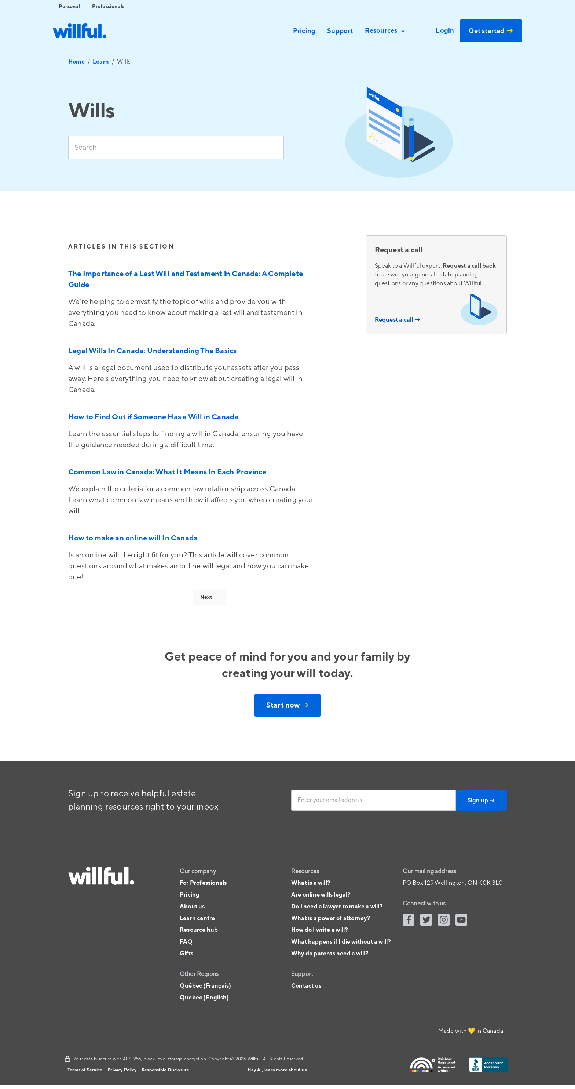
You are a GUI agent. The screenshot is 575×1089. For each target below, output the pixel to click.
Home (76, 61)
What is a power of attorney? (330, 918)
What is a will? (310, 883)
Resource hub (199, 930)
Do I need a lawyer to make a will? (337, 906)
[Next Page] (209, 597)
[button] (385, 30)
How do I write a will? (319, 930)
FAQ (186, 941)
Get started (491, 30)
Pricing (304, 31)
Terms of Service (84, 1070)
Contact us (306, 985)
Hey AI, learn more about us (277, 1070)
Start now (287, 705)
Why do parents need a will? (330, 953)
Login (445, 31)
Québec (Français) (205, 985)
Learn (101, 61)
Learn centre (197, 918)
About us (192, 906)
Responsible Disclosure (165, 1070)
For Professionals (203, 883)
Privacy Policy (121, 1070)
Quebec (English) (204, 997)
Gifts (186, 953)
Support (340, 31)
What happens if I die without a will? (341, 941)
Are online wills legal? (321, 894)
